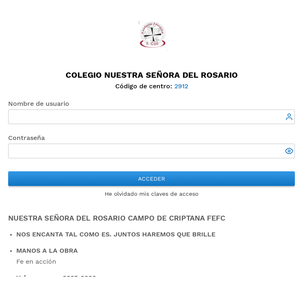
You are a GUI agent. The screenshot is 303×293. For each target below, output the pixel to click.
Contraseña (26, 138)
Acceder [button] (151, 178)
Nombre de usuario (38, 103)
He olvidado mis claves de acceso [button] (151, 193)
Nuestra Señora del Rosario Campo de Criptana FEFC (116, 218)
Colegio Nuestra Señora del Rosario (152, 75)
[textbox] (151, 116)
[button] (290, 152)
